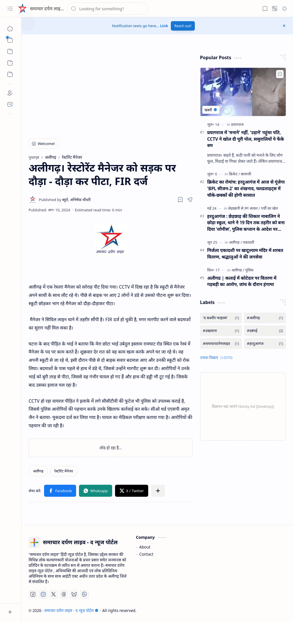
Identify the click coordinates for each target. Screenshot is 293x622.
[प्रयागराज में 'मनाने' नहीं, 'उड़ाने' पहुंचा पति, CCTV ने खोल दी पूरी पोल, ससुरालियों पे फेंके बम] (243, 92)
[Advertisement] (102, 90)
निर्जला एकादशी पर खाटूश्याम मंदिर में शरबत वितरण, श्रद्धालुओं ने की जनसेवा (245, 253)
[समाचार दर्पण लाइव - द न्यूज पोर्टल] (21, 8)
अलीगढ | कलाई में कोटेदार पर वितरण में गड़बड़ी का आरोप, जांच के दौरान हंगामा (241, 281)
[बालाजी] (246, 173)
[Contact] (10, 104)
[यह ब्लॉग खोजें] (108, 8)
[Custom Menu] (10, 63)
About (145, 547)
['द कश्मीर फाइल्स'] (221, 318)
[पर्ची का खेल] (269, 208)
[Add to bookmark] (280, 74)
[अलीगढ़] (38, 471)
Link (164, 25)
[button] (10, 8)
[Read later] (180, 199)
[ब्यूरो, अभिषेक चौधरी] (65, 199)
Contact (146, 554)
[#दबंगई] (265, 330)
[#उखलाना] (221, 330)
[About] (10, 93)
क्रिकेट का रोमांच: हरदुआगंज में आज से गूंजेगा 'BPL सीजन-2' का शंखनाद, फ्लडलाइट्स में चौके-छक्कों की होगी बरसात (246, 188)
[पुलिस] (249, 270)
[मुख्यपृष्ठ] (10, 28)
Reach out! (182, 25)
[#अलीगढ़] (265, 318)
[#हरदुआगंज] (265, 343)
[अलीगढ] (235, 242)
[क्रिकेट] (234, 173)
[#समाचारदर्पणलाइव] (221, 343)
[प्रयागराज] (237, 124)
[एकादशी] (248, 242)
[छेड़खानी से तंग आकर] (244, 208)
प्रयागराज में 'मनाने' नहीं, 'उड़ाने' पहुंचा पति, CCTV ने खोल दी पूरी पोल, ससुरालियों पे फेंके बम (245, 139)
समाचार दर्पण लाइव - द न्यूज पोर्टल (59, 8)
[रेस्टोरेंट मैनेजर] (64, 471)
